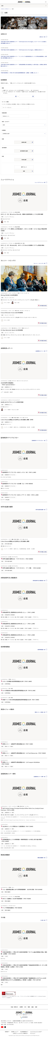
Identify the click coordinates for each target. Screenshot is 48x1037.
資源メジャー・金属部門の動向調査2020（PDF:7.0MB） (17, 744)
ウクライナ (14, 380)
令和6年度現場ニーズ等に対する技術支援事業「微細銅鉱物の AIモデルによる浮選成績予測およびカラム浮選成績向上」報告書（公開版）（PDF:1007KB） (23, 979)
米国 (23, 243)
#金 (10, 389)
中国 (18, 293)
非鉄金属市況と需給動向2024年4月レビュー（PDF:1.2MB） (18, 612)
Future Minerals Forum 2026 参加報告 (12, 312)
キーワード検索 (5, 101)
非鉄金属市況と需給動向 (10, 614)
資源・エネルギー (6, 121)
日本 (18, 310)
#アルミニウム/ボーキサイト (26, 317)
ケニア (14, 905)
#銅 (1, 219)
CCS (25, 1007)
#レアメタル (8, 477)
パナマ (20, 417)
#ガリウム (8, 335)
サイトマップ (32, 1033)
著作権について (14, 1031)
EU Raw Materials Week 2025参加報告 (12, 330)
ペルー (13, 887)
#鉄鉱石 (36, 300)
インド (13, 310)
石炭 (36, 1007)
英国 (23, 328)
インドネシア (14, 293)
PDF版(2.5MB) (42, 395)
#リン (24, 300)
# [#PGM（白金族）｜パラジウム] (37, 617)
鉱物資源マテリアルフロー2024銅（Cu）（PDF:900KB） (17, 483)
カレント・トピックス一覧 (39, 263)
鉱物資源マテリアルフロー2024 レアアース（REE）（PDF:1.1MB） (20, 495)
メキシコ (13, 679)
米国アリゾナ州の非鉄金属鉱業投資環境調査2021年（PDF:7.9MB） (20, 699)
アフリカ (10, 212)
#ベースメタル (6, 389)
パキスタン (21, 310)
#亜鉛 (4, 335)
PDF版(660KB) (42, 430)
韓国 (12, 417)
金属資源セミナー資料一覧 (39, 776)
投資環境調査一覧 (41, 649)
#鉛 (3, 617)
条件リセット (24, 167)
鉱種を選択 (24, 142)
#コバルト (5, 235)
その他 (6, 956)
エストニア (26, 328)
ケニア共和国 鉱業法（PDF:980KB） (12, 908)
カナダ (26, 417)
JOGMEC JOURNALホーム (6, 8)
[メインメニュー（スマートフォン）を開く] (45, 2)
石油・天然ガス (14, 1007)
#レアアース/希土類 (30, 300)
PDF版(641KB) (42, 306)
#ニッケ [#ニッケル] (38, 335)
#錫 (23, 335)
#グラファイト (33, 389)
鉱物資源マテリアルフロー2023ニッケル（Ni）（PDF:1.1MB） (19, 472)
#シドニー (7, 406)
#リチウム (10, 250)
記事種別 (4, 130)
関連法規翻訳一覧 (41, 857)
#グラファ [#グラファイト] (36, 814)
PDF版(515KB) (42, 323)
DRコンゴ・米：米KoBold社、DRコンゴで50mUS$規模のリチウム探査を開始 (22, 245)
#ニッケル (10, 300)
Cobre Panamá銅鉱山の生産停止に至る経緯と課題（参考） (17, 419)
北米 (21, 243)
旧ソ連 (9, 380)
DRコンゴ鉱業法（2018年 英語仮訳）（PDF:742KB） (16, 898)
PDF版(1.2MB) (42, 552)
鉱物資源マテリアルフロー (10, 474)
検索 (24, 171)
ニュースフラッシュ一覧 (40, 182)
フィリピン (26, 806)
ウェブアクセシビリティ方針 (36, 1031)
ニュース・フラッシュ (9, 216)
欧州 (15, 328)
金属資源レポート (8, 387)
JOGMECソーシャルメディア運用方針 (20, 1033)
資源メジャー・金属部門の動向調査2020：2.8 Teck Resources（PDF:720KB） (24, 753)
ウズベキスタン (15, 556)
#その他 (2, 406)
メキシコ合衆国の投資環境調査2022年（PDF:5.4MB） (17, 681)
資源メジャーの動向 (9, 746)
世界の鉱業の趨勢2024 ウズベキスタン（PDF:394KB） (17, 559)
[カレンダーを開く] (16, 96)
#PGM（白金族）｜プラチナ (31, 617)
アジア (9, 293)
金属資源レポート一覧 (40, 351)
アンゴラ (25, 293)
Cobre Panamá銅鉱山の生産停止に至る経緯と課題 (15, 541)
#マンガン (15, 300)
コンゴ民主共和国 (16, 212)
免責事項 (7, 1031)
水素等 (21, 1007)
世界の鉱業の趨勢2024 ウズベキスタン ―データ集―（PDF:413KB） (21, 568)
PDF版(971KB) (42, 413)
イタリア (19, 328)
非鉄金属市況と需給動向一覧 (39, 580)
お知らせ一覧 (42, 36)
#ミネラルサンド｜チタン (30, 335)
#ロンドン (35, 317)
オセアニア (19, 380)
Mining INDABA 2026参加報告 (9, 295)
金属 (2, 5)
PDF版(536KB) (42, 341)
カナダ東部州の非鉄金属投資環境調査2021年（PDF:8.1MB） (18, 690)
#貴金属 (13, 389)
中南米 (17, 417)
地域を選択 (24, 159)
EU (16, 328)
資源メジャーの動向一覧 (40, 712)
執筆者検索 (4, 113)
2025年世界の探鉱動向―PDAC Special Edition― (8, 383)
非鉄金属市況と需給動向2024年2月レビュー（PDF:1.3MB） (18, 635)
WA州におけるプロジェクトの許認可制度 (12, 402)
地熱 (29, 1007)
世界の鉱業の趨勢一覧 (40, 509)
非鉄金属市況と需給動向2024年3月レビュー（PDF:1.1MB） (18, 623)
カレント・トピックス (9, 297)
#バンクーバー (8, 424)
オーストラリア (25, 380)
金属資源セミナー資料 (9, 812)
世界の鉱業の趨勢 (8, 543)
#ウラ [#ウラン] (38, 389)
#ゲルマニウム (14, 335)
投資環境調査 (7, 683)
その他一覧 (42, 920)
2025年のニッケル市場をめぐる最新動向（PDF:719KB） (17, 826)
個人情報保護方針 (24, 1031)
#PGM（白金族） (20, 617)
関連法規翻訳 (7, 892)
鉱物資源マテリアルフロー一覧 (38, 440)
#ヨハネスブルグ (6, 219)
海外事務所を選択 (24, 151)
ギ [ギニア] (28, 293)
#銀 (5, 814)
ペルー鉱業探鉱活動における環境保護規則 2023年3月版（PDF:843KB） (22, 889)
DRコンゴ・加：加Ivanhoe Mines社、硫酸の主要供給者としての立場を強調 (22, 214)
